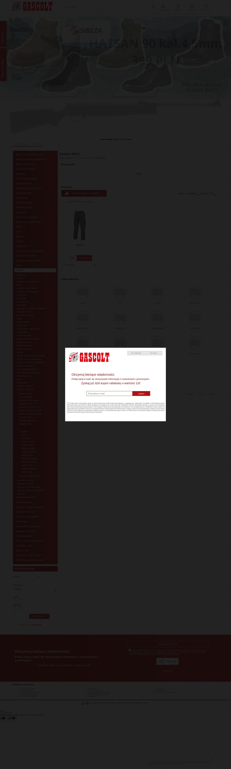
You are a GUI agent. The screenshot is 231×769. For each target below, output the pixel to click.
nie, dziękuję (136, 353)
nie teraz (153, 353)
